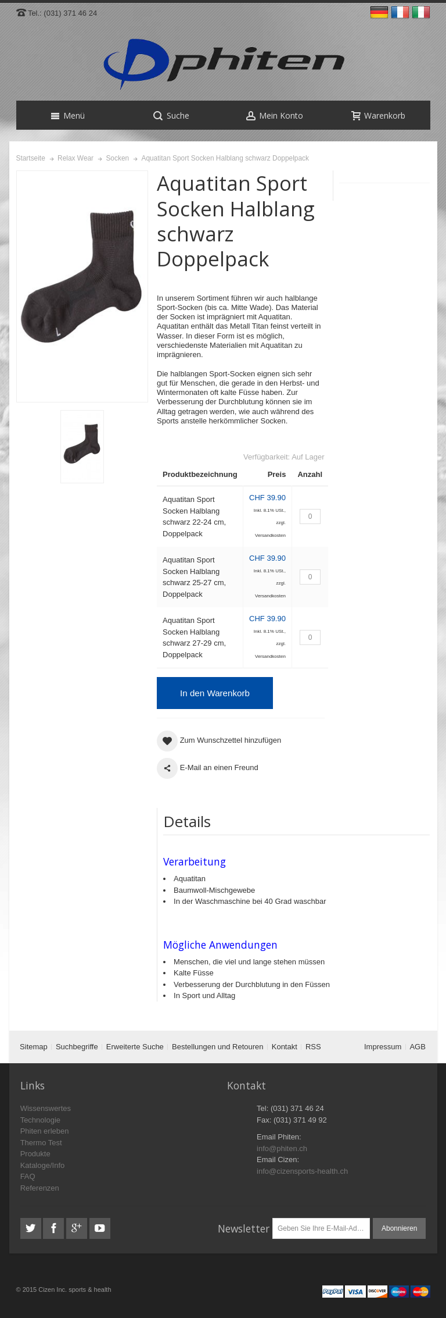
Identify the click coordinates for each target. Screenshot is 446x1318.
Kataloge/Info (42, 1165)
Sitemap (34, 1046)
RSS (313, 1046)
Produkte (35, 1153)
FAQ (27, 1176)
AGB (417, 1046)
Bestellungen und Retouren (218, 1046)
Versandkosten (270, 535)
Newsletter (243, 1228)
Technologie (40, 1120)
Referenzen (39, 1188)
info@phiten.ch (282, 1148)
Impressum (382, 1046)
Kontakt (284, 1046)
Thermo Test (41, 1142)
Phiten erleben (44, 1131)
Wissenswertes (45, 1108)
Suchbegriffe (77, 1046)
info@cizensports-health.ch (302, 1171)
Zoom (82, 286)
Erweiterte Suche (135, 1046)
